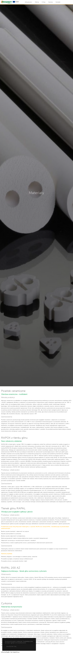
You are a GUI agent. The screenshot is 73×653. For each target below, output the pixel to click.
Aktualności (28, 2)
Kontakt (58, 2)
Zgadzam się (11, 646)
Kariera (50, 2)
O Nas (43, 2)
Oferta (37, 2)
